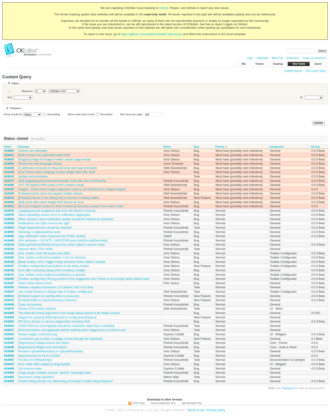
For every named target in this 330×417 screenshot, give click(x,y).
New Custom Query (316, 71)
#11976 (9, 210)
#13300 (9, 313)
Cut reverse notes (30, 368)
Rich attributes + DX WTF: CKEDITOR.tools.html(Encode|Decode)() (63, 240)
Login (250, 58)
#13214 (9, 296)
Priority (219, 146)
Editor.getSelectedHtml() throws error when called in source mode (61, 244)
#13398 (9, 351)
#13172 (9, 176)
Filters (15, 83)
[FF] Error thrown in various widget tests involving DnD (54, 321)
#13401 (9, 359)
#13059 (9, 232)
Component (276, 146)
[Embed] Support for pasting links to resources (48, 296)
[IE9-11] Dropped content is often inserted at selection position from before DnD (70, 206)
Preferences (292, 58)
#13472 (9, 206)
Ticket (7, 146)
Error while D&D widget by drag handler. (44, 364)
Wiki (243, 64)
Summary (23, 146)
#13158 (9, 270)
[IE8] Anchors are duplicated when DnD (44, 155)
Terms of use (195, 410)
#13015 (9, 159)
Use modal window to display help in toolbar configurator (55, 291)
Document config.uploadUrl (36, 377)
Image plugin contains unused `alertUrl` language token (54, 372)
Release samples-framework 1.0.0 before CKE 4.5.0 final (55, 287)
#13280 (9, 202)
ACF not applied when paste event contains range (51, 185)
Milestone (27, 91)
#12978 (9, 214)
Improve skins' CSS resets (35, 249)
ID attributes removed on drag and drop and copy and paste (57, 168)
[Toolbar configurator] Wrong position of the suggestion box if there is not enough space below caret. (84, 278)
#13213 (9, 197)
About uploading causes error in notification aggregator (54, 214)
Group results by (13, 114)
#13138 (9, 261)
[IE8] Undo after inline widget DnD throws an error (51, 202)
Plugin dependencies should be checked (45, 227)
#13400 (9, 355)
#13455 (9, 377)
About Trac (277, 58)
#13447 (9, 364)
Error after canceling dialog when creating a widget (51, 270)
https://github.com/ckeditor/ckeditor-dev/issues (151, 34)
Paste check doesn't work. (35, 283)
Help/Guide (262, 58)
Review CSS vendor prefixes (37, 308)
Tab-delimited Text (192, 403)
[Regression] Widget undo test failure (42, 347)
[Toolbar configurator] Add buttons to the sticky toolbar (53, 266)
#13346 (9, 347)
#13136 (9, 257)
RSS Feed (139, 403)
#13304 (9, 317)
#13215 (9, 300)
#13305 (9, 321)
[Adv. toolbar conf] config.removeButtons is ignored (51, 274)
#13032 (9, 219)
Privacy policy (216, 410)
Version (315, 146)
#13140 (9, 172)
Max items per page (131, 114)
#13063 (9, 163)
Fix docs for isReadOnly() (35, 359)
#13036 (9, 223)
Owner (167, 146)
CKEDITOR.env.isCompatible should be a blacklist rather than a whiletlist (66, 325)
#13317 (9, 330)
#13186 (9, 185)
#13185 (9, 278)
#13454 (9, 372)
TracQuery (288, 387)
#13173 (9, 274)
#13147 (9, 266)
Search (318, 64)
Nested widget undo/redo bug (37, 334)
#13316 (9, 325)
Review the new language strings (40, 163)
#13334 (9, 334)
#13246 (9, 304)
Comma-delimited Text (163, 403)
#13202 (9, 287)
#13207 (9, 291)
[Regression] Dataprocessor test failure (44, 342)
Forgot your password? (314, 58)
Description (104, 114)
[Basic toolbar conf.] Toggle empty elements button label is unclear (61, 261)
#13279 (9, 308)
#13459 (9, 381)
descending (53, 114)
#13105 (9, 240)
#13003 (9, 150)
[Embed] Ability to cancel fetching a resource (47, 300)
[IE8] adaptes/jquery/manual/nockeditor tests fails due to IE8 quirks (62, 180)
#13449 (9, 368)
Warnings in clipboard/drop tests (39, 232)
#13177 (9, 180)
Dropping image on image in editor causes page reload (54, 159)
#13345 (9, 342)
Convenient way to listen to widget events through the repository (60, 338)
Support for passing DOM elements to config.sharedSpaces (57, 317)
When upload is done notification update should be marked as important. (66, 219)
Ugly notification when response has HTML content (51, 236)
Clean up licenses (30, 304)
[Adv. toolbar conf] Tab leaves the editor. (44, 253)
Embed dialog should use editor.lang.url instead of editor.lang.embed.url (65, 381)
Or (301, 97)
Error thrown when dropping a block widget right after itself (56, 172)
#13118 (9, 244)
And (9, 97)
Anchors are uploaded (32, 150)
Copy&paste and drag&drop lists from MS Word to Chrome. (57, 210)
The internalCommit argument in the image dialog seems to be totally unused (69, 313)
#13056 (9, 227)
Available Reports (293, 71)
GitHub (163, 8)
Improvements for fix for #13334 (39, 355)
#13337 (9, 338)
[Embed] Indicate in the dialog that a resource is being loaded (58, 197)
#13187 (9, 283)
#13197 (9, 189)
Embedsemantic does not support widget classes (50, 193)
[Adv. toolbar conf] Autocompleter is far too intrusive (52, 257)
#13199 (9, 193)
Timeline (259, 64)
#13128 (9, 168)
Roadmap (278, 64)
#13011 (9, 155)
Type (196, 146)
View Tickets (298, 64)
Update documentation (33, 176)
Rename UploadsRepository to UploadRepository (50, 351)
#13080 (9, 236)
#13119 (9, 249)
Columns (15, 108)
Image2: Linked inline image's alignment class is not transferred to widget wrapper (72, 189)
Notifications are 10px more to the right (43, 223)
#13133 (9, 253)
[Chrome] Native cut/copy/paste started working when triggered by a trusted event (72, 330)
